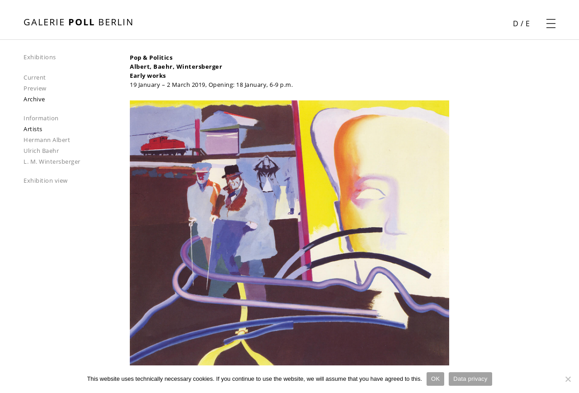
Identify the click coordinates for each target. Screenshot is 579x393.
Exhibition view (46, 180)
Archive (34, 99)
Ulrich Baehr (41, 151)
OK (435, 378)
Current (35, 77)
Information (41, 118)
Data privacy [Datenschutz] (470, 378)
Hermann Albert (47, 140)
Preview (35, 88)
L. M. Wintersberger (52, 161)
